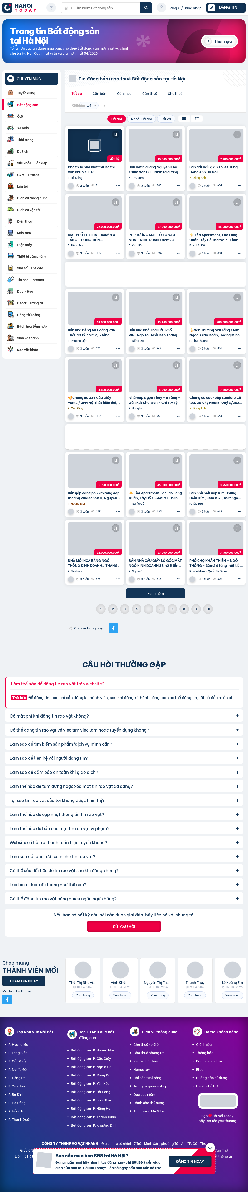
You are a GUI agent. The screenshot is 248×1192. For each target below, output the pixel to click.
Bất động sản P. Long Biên (91, 1099)
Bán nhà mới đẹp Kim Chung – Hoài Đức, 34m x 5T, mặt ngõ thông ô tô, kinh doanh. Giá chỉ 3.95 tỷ (215, 495)
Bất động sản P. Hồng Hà (90, 1108)
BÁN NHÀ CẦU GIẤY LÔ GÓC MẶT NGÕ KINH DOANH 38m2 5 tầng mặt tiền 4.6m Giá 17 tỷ (155, 563)
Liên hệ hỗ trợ (207, 1085)
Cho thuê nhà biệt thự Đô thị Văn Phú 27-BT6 (91, 169)
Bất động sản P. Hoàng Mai (92, 1049)
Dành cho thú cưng (149, 1102)
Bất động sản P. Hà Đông (90, 1091)
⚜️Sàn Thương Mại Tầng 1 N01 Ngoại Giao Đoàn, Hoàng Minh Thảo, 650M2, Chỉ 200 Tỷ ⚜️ (214, 332)
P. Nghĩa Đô (17, 1069)
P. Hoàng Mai (18, 1044)
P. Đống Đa (17, 1077)
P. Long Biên (18, 1052)
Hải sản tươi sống (147, 1077)
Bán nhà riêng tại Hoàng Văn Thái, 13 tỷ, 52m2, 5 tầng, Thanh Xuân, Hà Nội (91, 332)
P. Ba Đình (16, 1094)
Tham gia (223, 41)
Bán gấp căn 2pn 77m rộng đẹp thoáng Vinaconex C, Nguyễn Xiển (93, 495)
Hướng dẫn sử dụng (211, 1077)
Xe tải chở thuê (146, 1060)
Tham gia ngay (24, 980)
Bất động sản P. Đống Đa (90, 1074)
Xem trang (83, 995)
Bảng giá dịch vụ (209, 1060)
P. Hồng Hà (17, 1110)
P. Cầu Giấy (17, 1060)
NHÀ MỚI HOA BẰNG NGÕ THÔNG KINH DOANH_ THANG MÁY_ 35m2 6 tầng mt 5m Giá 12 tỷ (93, 563)
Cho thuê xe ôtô (146, 1044)
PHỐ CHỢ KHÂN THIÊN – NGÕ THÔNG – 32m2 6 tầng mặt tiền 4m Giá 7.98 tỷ (215, 563)
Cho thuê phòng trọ (149, 1052)
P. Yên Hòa (16, 1085)
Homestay (142, 1069)
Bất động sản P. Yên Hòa (90, 1083)
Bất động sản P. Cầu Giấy (91, 1058)
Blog (199, 1069)
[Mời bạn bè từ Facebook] (7, 999)
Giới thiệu (204, 1044)
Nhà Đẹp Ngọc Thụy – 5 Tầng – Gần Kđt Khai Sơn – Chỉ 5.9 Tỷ (154, 400)
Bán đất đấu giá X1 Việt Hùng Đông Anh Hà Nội (213, 169)
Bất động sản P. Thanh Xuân (93, 1116)
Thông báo (204, 1052)
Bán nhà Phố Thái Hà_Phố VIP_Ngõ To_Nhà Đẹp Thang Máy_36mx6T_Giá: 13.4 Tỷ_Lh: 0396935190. (155, 332)
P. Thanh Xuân (19, 1119)
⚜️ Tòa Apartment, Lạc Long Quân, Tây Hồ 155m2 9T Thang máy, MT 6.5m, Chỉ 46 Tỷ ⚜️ (214, 237)
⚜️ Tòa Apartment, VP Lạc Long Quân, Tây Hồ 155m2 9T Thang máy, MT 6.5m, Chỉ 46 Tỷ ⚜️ (155, 495)
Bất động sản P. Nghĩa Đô (91, 1066)
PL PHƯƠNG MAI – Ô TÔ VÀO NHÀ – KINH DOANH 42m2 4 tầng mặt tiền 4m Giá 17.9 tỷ (152, 237)
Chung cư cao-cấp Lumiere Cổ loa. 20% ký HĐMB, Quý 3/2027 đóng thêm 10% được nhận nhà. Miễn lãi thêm (215, 400)
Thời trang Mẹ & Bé (149, 1110)
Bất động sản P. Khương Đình (94, 1124)
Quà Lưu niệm (144, 1094)
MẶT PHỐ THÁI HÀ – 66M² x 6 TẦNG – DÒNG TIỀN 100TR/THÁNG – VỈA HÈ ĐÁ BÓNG (91, 237)
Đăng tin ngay (190, 1161)
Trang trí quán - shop (150, 1085)
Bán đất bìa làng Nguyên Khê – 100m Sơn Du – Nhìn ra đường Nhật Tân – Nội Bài (154, 169)
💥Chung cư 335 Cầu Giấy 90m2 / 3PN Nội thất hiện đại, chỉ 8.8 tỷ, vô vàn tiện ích (92, 400)
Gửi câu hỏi (124, 926)
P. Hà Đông (17, 1102)
